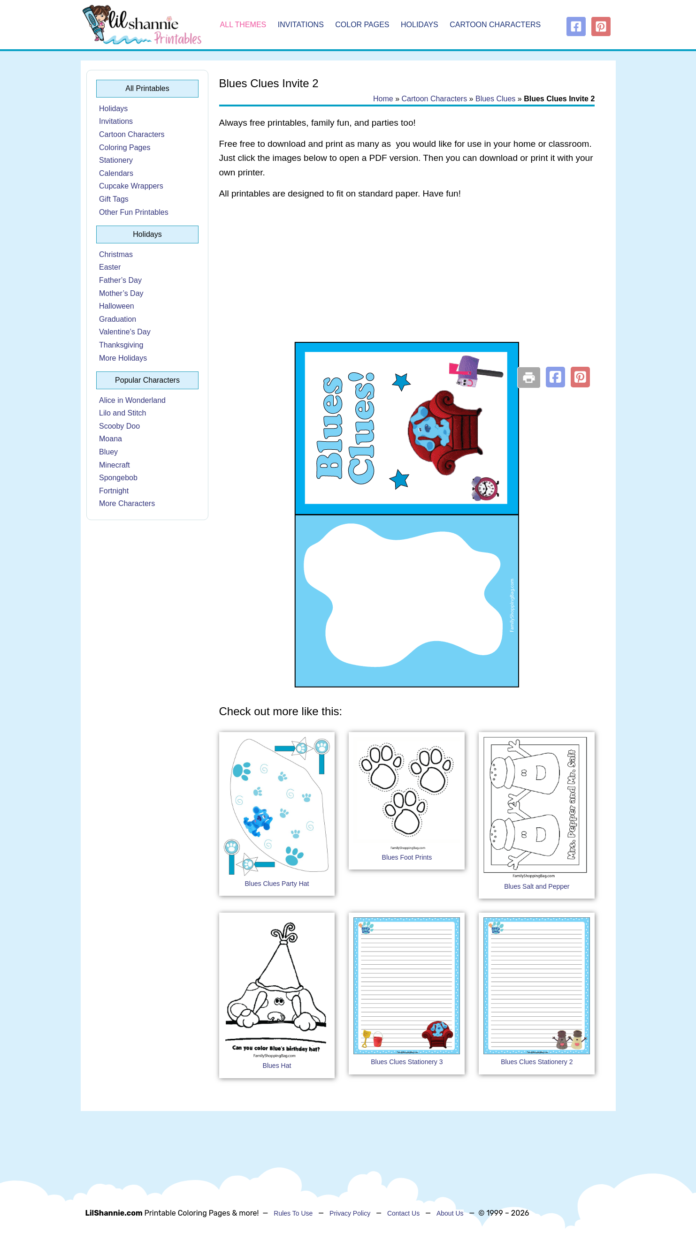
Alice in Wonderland (132, 400)
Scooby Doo (119, 426)
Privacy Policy (349, 1213)
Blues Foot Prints (407, 857)
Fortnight (114, 491)
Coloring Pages (124, 147)
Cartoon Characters (495, 25)
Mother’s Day (121, 293)
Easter (110, 267)
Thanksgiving (121, 345)
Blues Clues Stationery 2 (537, 1062)
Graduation (117, 319)
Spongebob (118, 478)
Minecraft (114, 465)
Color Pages (362, 25)
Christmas (116, 254)
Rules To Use (293, 1213)
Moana (110, 439)
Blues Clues (495, 99)
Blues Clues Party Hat (277, 883)
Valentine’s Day (125, 332)
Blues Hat (277, 1065)
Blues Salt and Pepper (536, 886)
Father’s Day (120, 280)
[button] (555, 377)
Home (383, 99)
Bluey (108, 452)
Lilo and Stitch (122, 413)
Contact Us (403, 1213)
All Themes (243, 25)
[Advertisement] (407, 282)
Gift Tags (114, 199)
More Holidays (123, 358)
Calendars (116, 173)
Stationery (116, 160)
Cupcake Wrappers (131, 186)
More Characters (127, 503)
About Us (450, 1213)
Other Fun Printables (133, 212)
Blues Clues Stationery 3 (407, 1062)
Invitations (301, 25)
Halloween (116, 306)
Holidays (419, 25)
